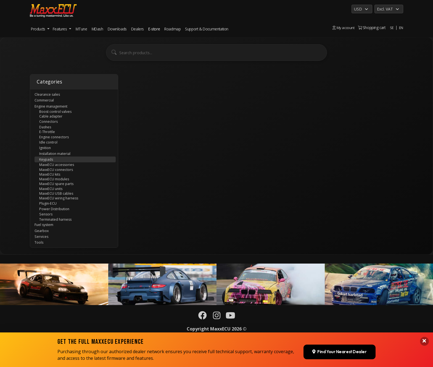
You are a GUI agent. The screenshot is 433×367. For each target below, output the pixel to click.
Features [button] (60, 29)
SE (392, 27)
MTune (81, 29)
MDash (97, 29)
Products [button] (38, 29)
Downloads (117, 29)
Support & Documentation (206, 29)
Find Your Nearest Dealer (338, 319)
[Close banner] (424, 309)
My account (343, 27)
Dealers (137, 29)
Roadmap (172, 29)
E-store (154, 29)
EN (401, 27)
